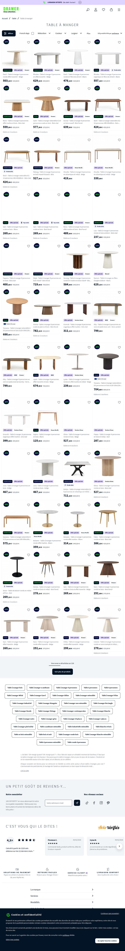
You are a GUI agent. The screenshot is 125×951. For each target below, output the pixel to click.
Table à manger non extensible (75, 703)
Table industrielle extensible (78, 727)
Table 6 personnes (90, 688)
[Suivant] (119, 846)
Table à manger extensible (85, 695)
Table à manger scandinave (39, 688)
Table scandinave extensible (50, 727)
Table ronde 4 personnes (77, 742)
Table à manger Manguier (47, 703)
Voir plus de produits (62, 672)
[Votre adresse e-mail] (58, 803)
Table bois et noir (45, 734)
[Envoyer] (77, 803)
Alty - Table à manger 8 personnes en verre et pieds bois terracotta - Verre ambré (16, 381)
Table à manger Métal (15, 695)
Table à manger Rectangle (103, 703)
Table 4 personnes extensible (50, 742)
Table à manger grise (49, 719)
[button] (62, 33)
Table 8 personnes (111, 688)
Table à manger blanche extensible (98, 734)
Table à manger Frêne (110, 695)
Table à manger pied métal (23, 727)
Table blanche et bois (103, 727)
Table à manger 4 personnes (66, 688)
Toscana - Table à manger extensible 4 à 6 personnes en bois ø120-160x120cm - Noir (108, 385)
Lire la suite (25, 771)
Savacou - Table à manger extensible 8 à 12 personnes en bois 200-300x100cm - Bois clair (17, 539)
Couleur (61, 33)
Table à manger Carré (38, 695)
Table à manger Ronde (23, 711)
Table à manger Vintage (47, 711)
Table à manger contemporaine (74, 711)
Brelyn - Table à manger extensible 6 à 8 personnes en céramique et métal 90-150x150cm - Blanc (77, 491)
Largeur (77, 33)
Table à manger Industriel (21, 703)
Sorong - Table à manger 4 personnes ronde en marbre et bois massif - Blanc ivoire (77, 280)
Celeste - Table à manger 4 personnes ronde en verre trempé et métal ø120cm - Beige (107, 644)
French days (24, 33)
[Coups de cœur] (103, 9)
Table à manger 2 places (97, 719)
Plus (88, 33)
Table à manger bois (15, 688)
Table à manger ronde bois (68, 734)
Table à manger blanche (101, 711)
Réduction (44, 33)
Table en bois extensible (23, 734)
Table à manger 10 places (72, 719)
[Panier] (111, 9)
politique (66, 935)
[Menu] (119, 9)
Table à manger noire (26, 719)
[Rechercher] (88, 10)
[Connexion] (96, 10)
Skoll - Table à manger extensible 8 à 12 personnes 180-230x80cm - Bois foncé (107, 123)
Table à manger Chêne (60, 695)
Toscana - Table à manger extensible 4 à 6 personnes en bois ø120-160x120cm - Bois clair (17, 330)
